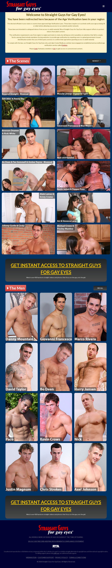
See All (100, 288)
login (36, 49)
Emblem (64, 45)
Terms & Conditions (77, 557)
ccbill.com (56, 553)
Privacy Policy (61, 557)
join (54, 49)
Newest (95, 61)
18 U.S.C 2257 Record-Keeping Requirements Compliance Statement (56, 541)
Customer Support (46, 557)
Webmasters (31, 557)
